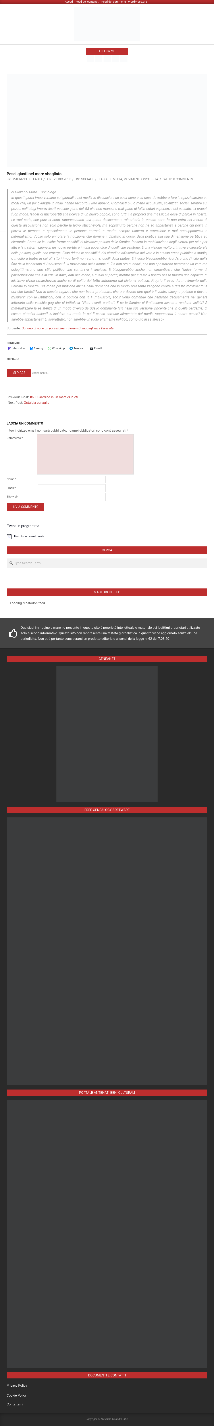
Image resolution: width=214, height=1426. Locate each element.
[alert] (107, 536)
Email (11, 488)
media (117, 179)
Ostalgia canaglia (36, 403)
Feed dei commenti (113, 1)
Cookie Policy (17, 1395)
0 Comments (183, 179)
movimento (132, 179)
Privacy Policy (17, 1386)
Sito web (12, 496)
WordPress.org (137, 1)
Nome (11, 479)
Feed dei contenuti (87, 1)
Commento (15, 438)
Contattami (15, 1404)
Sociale (87, 179)
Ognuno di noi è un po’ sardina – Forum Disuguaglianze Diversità (67, 328)
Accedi (69, 1)
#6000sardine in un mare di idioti (54, 397)
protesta (150, 179)
